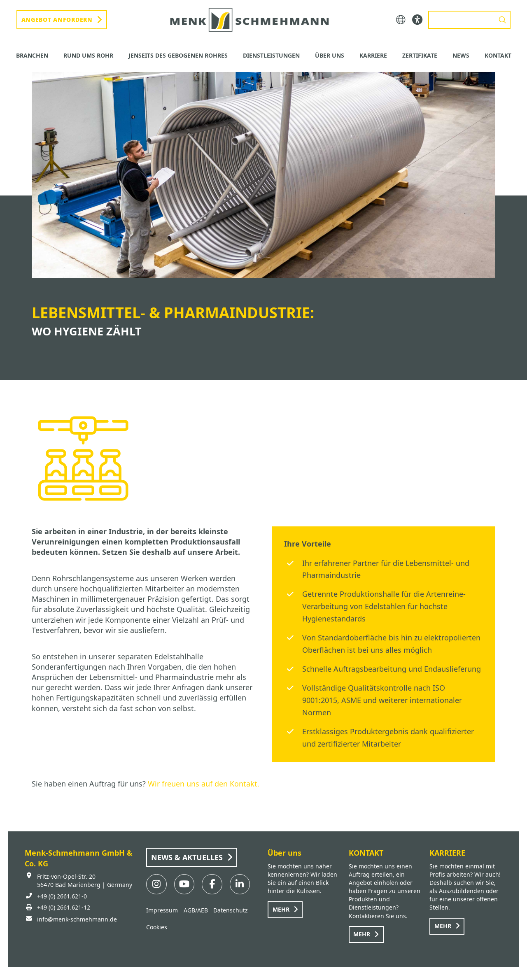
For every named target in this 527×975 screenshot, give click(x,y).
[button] (401, 20)
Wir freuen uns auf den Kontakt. (203, 784)
